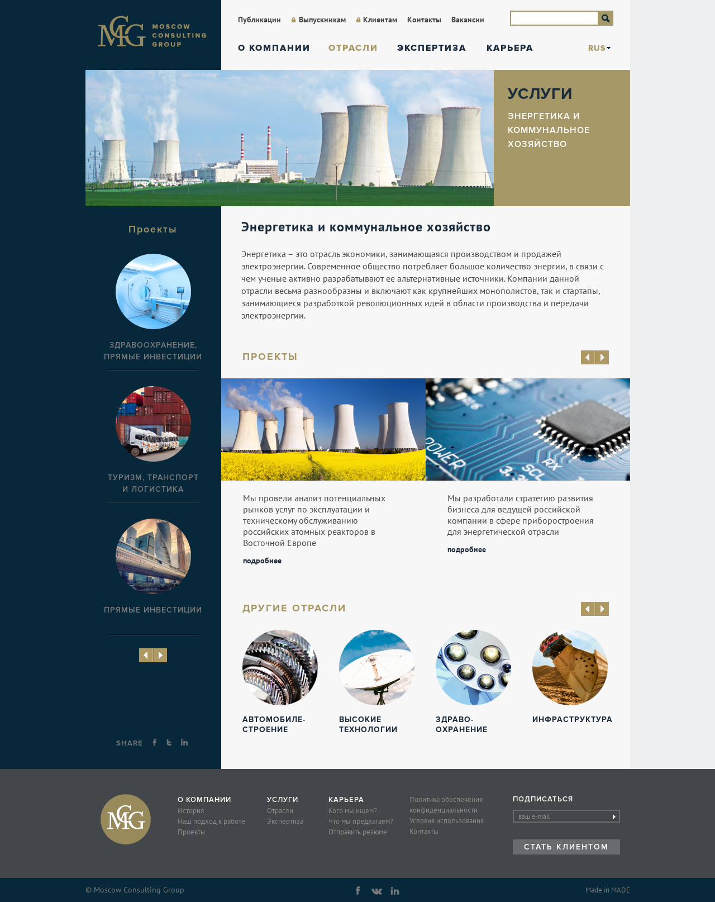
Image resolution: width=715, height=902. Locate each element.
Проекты (192, 832)
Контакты (424, 20)
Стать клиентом (566, 847)
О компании (274, 48)
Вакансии (467, 20)
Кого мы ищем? (352, 810)
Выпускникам (322, 20)
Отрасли (353, 48)
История (191, 810)
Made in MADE (607, 890)
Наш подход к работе (211, 821)
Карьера (510, 48)
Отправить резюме (357, 832)
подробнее (262, 560)
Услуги (282, 799)
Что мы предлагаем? (360, 821)
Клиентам (380, 20)
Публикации (259, 20)
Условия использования (446, 820)
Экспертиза (431, 48)
